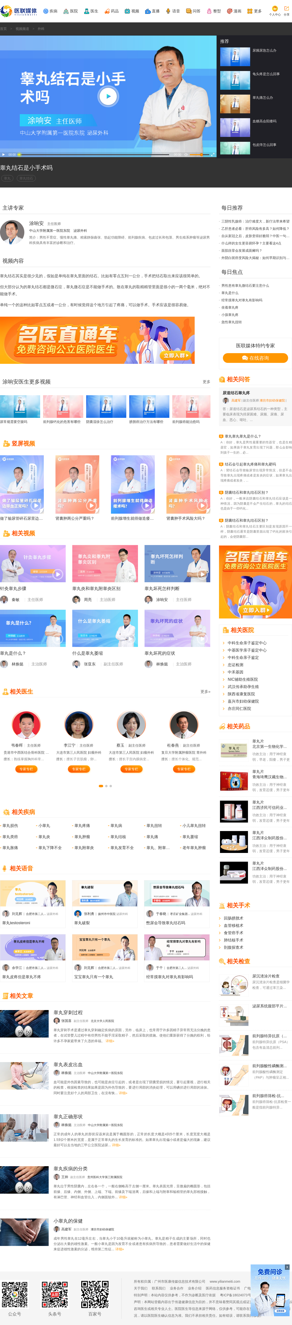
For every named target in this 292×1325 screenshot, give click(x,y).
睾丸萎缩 (190, 837)
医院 (74, 11)
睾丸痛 (152, 837)
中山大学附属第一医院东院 (49, 231)
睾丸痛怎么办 (263, 97)
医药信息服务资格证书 (223, 1288)
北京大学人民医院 (102, 1021)
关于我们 (140, 1288)
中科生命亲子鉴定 (243, 657)
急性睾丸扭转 (231, 322)
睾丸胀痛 (10, 848)
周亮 (88, 600)
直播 (156, 11)
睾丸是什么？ (13, 653)
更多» (205, 691)
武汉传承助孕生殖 (243, 687)
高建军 (236, 400)
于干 (159, 968)
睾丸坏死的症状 (160, 653)
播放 (3, 154)
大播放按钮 (108, 96)
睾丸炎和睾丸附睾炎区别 (96, 588)
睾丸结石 (26, 178)
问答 (197, 11)
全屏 (213, 154)
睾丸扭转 (154, 826)
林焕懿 (17, 664)
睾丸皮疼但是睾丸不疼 (21, 977)
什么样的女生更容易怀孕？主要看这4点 (251, 243)
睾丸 (7, 178)
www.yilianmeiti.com (225, 1281)
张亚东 (90, 664)
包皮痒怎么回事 (264, 145)
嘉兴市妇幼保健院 (243, 701)
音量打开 (186, 154)
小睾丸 (44, 826)
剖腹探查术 (233, 947)
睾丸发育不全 (122, 848)
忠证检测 (235, 665)
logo (199, 39)
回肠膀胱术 (233, 918)
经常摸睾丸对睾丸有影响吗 (169, 977)
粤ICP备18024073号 (235, 1295)
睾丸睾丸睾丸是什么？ (243, 436)
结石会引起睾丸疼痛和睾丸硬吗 (250, 464)
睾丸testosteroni (16, 923)
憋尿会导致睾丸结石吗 (165, 923)
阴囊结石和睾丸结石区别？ (247, 492)
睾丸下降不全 (50, 848)
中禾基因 (235, 672)
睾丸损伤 (10, 826)
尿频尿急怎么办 (264, 50)
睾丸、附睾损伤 (158, 848)
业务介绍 (194, 1288)
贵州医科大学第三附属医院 (104, 1177)
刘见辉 (17, 914)
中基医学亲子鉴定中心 (247, 650)
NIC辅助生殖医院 (243, 679)
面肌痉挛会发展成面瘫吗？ (241, 250)
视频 (135, 11)
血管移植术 (233, 925)
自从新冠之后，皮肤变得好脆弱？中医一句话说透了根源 (256, 236)
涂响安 (162, 600)
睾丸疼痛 (82, 826)
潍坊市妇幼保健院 (102, 1229)
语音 (176, 11)
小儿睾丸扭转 (194, 826)
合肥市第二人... (36, 914)
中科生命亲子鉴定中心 (247, 643)
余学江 (17, 968)
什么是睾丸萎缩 (87, 653)
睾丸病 (116, 826)
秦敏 (15, 600)
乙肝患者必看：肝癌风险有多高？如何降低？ (255, 229)
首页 (3, 29)
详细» (110, 1041)
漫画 (237, 11)
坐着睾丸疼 (229, 307)
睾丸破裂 (82, 923)
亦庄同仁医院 (239, 709)
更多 (258, 11)
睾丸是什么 (229, 293)
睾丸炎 (44, 837)
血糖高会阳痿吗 (264, 121)
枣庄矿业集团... (180, 914)
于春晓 (161, 914)
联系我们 (158, 1288)
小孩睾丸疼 (229, 315)
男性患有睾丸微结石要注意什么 (245, 285)
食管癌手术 (233, 933)
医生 (94, 11)
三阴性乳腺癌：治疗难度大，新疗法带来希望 (255, 221)
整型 (217, 11)
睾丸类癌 (10, 837)
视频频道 (22, 29)
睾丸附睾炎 (84, 848)
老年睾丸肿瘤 (194, 848)
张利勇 (89, 914)
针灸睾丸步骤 (13, 588)
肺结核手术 (233, 940)
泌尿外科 (80, 231)
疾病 (53, 11)
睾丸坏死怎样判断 (162, 588)
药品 (115, 11)
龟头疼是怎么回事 (266, 74)
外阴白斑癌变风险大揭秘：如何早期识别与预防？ (256, 258)
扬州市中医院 (107, 914)
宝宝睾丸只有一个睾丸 (93, 977)
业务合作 (176, 1288)
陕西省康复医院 (241, 694)
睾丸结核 (118, 837)
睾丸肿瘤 (82, 837)
